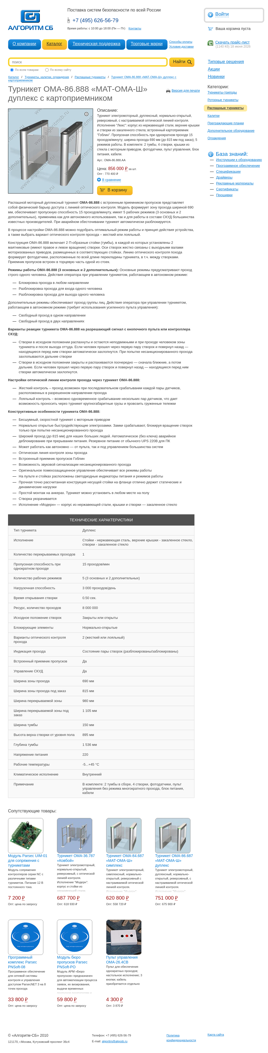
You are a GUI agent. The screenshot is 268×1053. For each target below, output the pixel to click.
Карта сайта (216, 1034)
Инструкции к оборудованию (239, 160)
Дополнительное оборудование (231, 131)
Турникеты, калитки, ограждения (47, 77)
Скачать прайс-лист (232, 42)
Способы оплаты (180, 41)
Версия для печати (186, 90)
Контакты (134, 28)
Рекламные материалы (235, 183)
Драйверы (224, 177)
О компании (24, 43)
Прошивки (224, 195)
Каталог (54, 43)
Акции (214, 69)
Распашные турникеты (225, 108)
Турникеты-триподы (222, 92)
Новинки (216, 76)
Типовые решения (226, 61)
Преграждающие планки (226, 123)
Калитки (214, 116)
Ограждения (217, 138)
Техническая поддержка (96, 43)
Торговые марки (147, 43)
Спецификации (228, 171)
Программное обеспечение (238, 166)
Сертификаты (227, 189)
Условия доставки (181, 46)
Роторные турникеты (223, 100)
